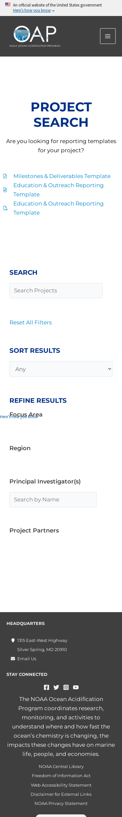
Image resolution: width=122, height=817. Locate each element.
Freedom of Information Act (61, 775)
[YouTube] (76, 687)
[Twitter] (56, 687)
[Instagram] (66, 687)
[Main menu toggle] (108, 36)
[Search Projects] (55, 290)
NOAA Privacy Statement (61, 803)
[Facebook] (46, 687)
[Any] (61, 369)
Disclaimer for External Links (61, 794)
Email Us (26, 658)
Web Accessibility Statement (61, 785)
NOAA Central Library (61, 766)
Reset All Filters (30, 322)
